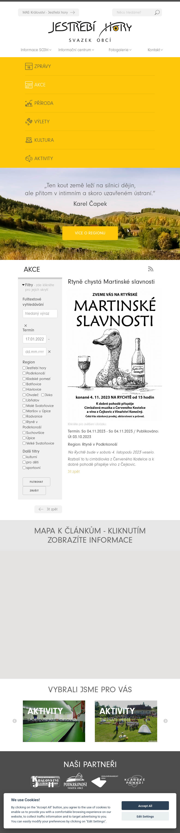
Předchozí (14, 721)
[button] (66, 602)
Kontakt (154, 49)
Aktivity (43, 159)
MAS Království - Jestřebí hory (45, 12)
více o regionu (90, 233)
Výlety (41, 122)
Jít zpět (52, 509)
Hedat (157, 12)
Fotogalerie (119, 49)
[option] (54, 721)
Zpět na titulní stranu (90, 31)
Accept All (145, 806)
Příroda (43, 103)
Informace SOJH (34, 49)
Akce (40, 85)
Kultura (44, 140)
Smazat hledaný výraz (25, 325)
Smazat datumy (49, 351)
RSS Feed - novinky (151, 268)
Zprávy (42, 66)
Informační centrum (74, 49)
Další (165, 721)
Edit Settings (145, 816)
